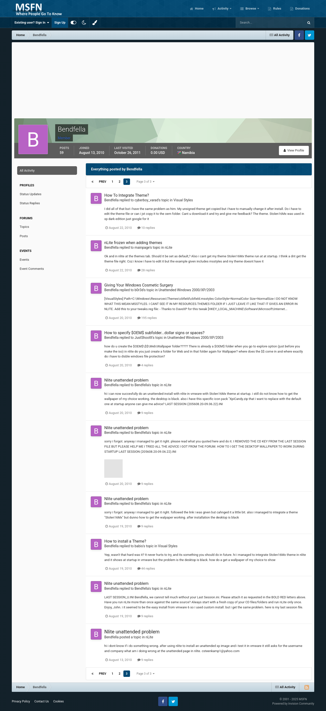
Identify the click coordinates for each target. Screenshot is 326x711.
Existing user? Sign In (31, 22)
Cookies (58, 701)
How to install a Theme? (125, 541)
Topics (24, 227)
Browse (251, 8)
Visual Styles (183, 200)
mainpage (142, 247)
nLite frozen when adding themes (133, 242)
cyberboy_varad (146, 200)
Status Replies (30, 203)
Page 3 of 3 (146, 181)
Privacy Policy (21, 701)
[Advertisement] (163, 79)
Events (24, 259)
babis (138, 546)
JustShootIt (143, 338)
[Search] (255, 22)
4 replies (145, 365)
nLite (168, 247)
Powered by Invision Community (293, 703)
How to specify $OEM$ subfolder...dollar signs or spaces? (154, 332)
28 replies (146, 270)
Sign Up (59, 22)
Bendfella (111, 200)
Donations (302, 8)
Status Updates (30, 194)
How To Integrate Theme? (126, 195)
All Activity (27, 170)
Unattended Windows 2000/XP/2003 (186, 290)
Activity (223, 8)
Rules (276, 8)
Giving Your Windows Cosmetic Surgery (138, 285)
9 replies (145, 413)
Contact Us (41, 701)
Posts (24, 236)
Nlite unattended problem (126, 380)
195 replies (147, 318)
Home (199, 8)
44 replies (146, 568)
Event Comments (32, 269)
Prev (102, 181)
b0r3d (138, 290)
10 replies (146, 228)
